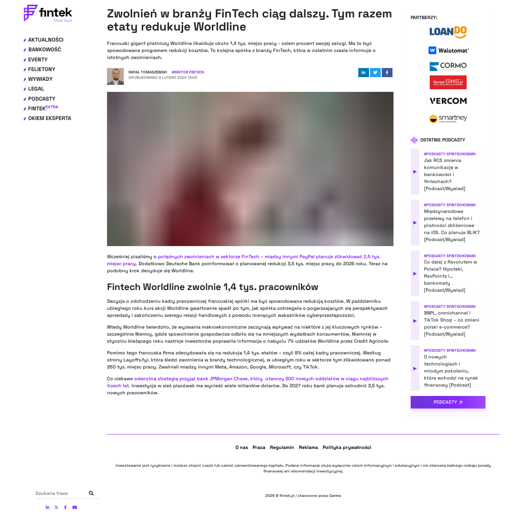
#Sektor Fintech (188, 72)
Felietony (41, 69)
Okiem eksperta (49, 118)
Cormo (335, 495)
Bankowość (44, 49)
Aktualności (45, 39)
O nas (241, 447)
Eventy (38, 59)
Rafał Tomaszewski (147, 72)
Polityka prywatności (347, 447)
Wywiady (40, 78)
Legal (36, 88)
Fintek (43, 108)
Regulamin (282, 447)
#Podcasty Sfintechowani (450, 154)
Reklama (308, 447)
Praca (259, 447)
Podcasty (41, 98)
